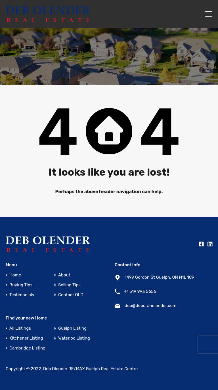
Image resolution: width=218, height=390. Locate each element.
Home (15, 275)
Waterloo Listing (74, 338)
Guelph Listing (72, 328)
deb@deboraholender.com (150, 305)
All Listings (20, 328)
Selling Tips (69, 285)
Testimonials (21, 295)
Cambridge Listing (27, 348)
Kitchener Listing (26, 338)
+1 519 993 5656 (140, 291)
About (64, 275)
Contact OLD (70, 295)
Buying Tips (20, 285)
